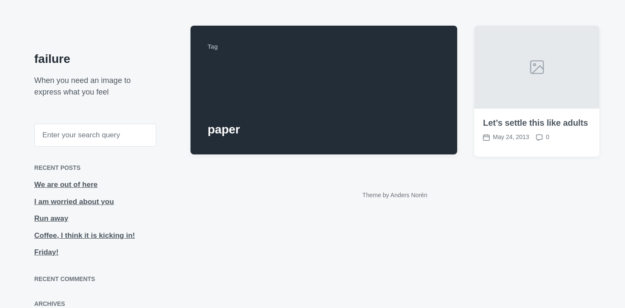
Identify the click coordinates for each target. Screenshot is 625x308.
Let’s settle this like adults (535, 123)
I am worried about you (74, 202)
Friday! (46, 252)
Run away (51, 218)
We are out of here (66, 185)
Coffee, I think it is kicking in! (84, 235)
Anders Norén (408, 195)
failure (52, 58)
